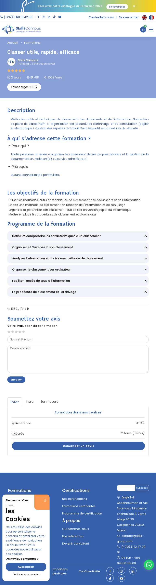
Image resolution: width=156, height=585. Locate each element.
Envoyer (16, 380)
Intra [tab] (30, 401)
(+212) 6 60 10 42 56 (17, 17)
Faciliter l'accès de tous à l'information (80, 281)
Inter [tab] (15, 401)
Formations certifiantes (78, 506)
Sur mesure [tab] (49, 401)
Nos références (73, 536)
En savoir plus (117, 6)
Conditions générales (60, 571)
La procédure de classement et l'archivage (80, 292)
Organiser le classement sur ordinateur (80, 269)
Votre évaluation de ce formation (32, 326)
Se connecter (129, 17)
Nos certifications (74, 499)
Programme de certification (82, 513)
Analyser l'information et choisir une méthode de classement (80, 258)
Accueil (12, 43)
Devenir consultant (75, 544)
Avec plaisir (26, 567)
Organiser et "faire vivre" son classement (80, 247)
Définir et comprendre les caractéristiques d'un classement (80, 236)
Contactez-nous (101, 17)
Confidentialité (89, 571)
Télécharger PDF (24, 87)
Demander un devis (78, 446)
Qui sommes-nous (75, 529)
